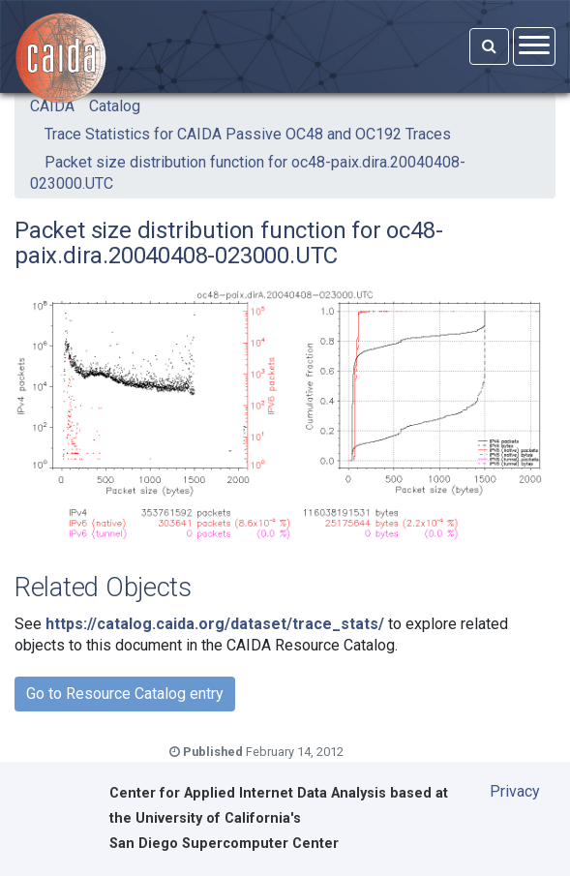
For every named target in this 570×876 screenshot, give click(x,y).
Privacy (515, 791)
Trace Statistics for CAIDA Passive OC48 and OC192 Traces (248, 134)
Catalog (114, 106)
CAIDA (52, 106)
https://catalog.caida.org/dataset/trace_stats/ (214, 624)
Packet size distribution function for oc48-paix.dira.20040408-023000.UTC (247, 173)
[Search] (489, 46)
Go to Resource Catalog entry (125, 693)
